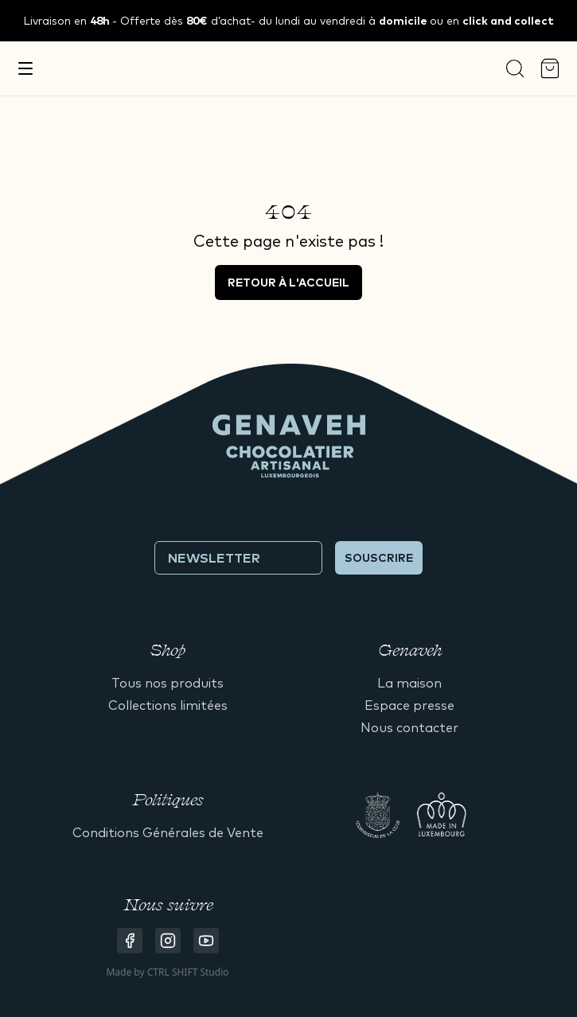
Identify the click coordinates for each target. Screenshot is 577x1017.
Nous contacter (409, 727)
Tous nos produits (167, 683)
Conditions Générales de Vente (167, 832)
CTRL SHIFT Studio (188, 972)
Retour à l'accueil (288, 282)
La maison (409, 683)
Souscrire (379, 558)
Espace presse (409, 705)
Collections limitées (168, 705)
